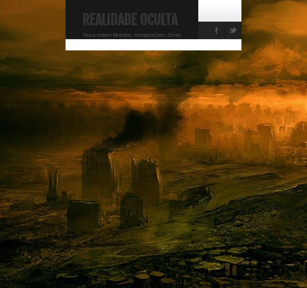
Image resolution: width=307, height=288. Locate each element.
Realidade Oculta (129, 20)
